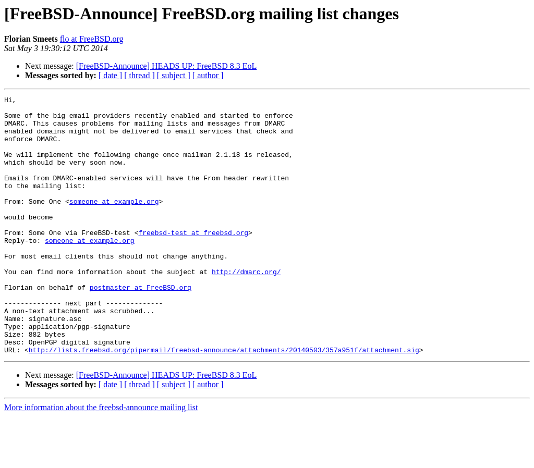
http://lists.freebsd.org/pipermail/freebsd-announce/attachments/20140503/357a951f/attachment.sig (224, 401)
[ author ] (208, 75)
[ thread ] (139, 75)
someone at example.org (114, 223)
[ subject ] (173, 75)
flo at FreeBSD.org (92, 38)
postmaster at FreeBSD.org (140, 326)
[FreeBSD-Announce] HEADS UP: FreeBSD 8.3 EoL (166, 65)
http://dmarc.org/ (246, 307)
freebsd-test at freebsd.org (193, 260)
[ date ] (110, 75)
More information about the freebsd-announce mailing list (101, 458)
